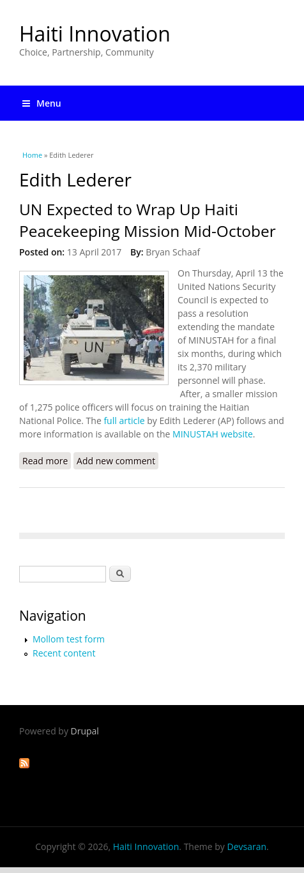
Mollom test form (69, 639)
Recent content (64, 653)
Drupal (85, 731)
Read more (46, 461)
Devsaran (246, 846)
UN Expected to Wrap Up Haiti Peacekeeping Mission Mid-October (147, 220)
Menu (41, 103)
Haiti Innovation (95, 33)
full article (123, 420)
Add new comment (116, 461)
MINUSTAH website (212, 434)
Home (32, 155)
